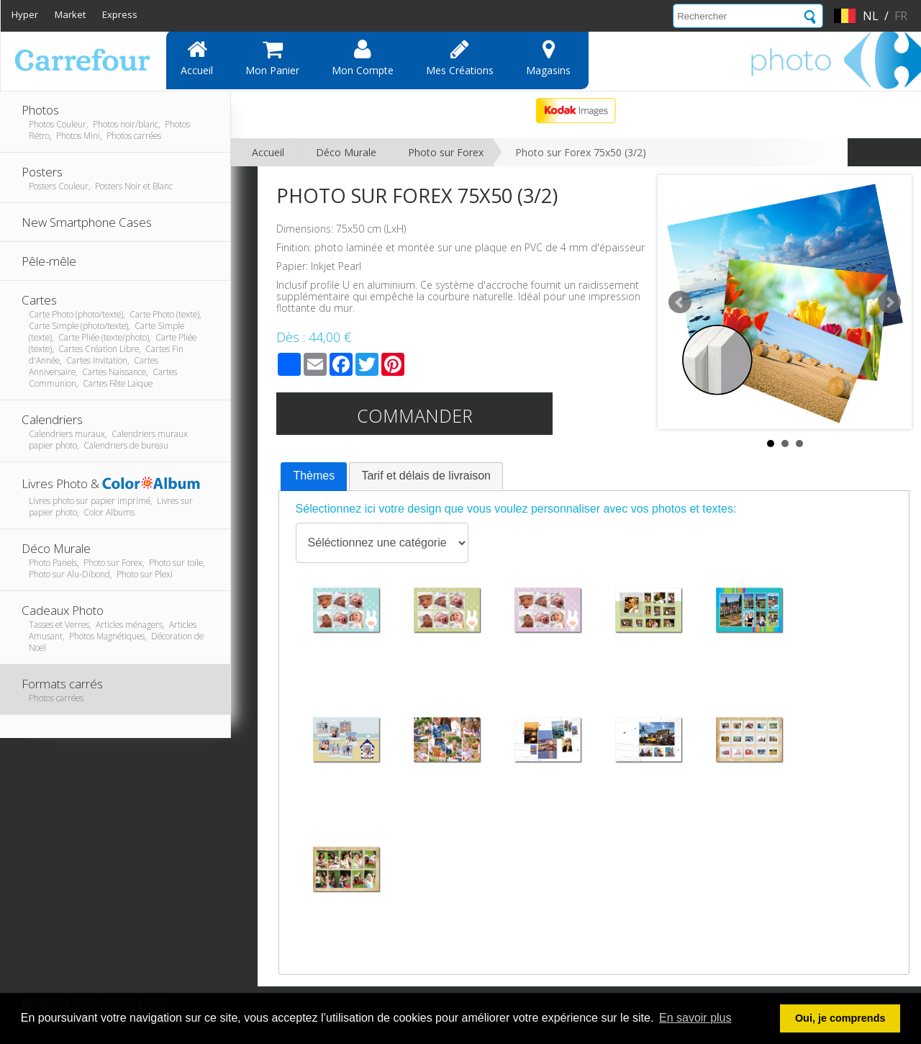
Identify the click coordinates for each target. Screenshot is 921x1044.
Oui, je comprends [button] (840, 1018)
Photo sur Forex (446, 152)
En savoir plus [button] (695, 1018)
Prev (679, 302)
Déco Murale (346, 152)
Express (119, 14)
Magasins (548, 57)
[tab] (314, 476)
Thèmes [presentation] (314, 475)
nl (871, 16)
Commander (415, 415)
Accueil (197, 57)
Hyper (25, 14)
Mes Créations (460, 57)
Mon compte (363, 57)
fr (900, 16)
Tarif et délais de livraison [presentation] (426, 475)
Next (889, 302)
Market (70, 14)
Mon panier (272, 57)
